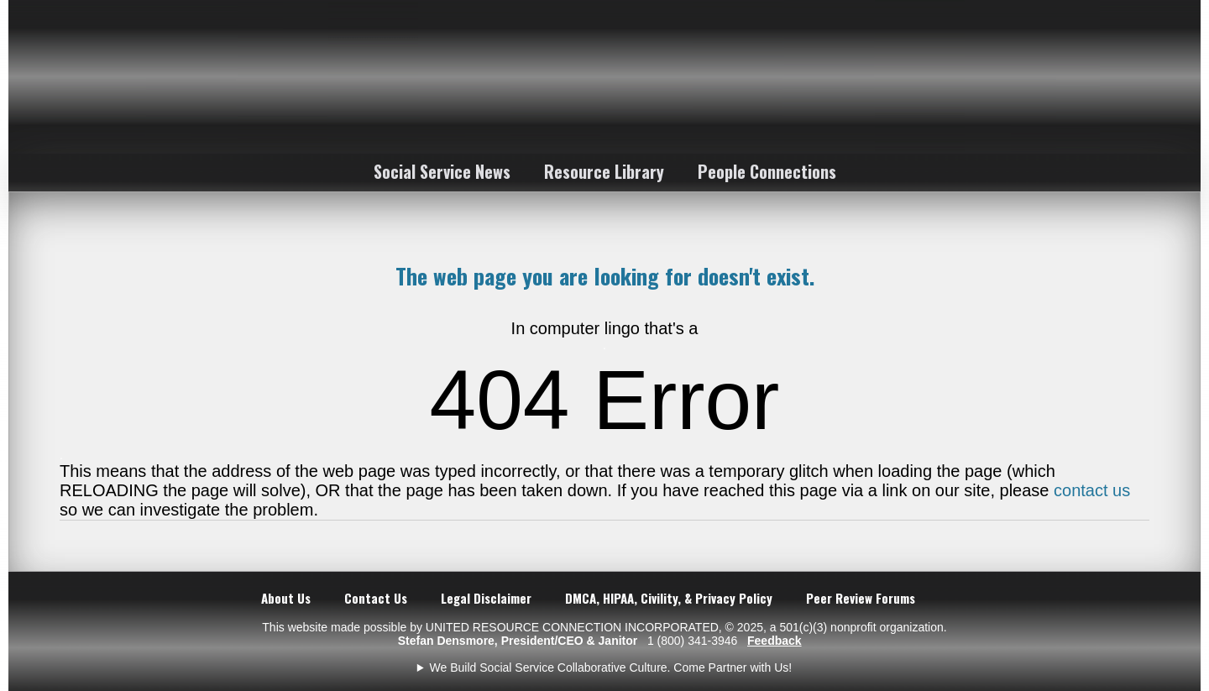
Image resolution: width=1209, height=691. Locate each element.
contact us (1092, 490)
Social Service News (442, 171)
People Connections (767, 171)
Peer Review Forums (860, 598)
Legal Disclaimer (486, 598)
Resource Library (604, 171)
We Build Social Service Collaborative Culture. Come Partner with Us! (611, 667)
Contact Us (375, 598)
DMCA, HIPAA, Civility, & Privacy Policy (668, 598)
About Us (286, 598)
